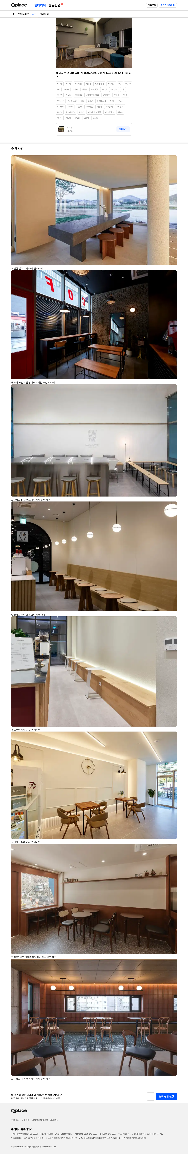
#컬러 (79, 106)
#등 (82, 101)
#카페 (59, 84)
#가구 (59, 95)
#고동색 (109, 106)
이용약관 (25, 1120)
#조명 (125, 95)
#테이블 (78, 95)
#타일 (59, 112)
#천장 (128, 84)
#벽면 (66, 89)
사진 (34, 14)
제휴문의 (152, 5)
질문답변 (55, 5)
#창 (123, 89)
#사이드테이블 (92, 95)
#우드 (120, 112)
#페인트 (120, 106)
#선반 (116, 95)
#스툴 (95, 118)
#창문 (84, 89)
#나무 (59, 118)
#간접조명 (101, 101)
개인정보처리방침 (40, 1120)
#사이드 (106, 95)
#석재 (81, 112)
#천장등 (60, 101)
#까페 (68, 84)
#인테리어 (99, 84)
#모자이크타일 (94, 112)
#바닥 (75, 89)
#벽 (58, 89)
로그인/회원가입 (168, 5)
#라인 (90, 101)
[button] (173, 159)
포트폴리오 (23, 14)
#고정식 (114, 89)
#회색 (70, 106)
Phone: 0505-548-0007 (87, 1134)
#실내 (88, 84)
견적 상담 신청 (166, 1096)
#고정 (104, 89)
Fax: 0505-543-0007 (107, 1134)
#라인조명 (72, 101)
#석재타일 (70, 112)
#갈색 (99, 106)
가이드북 (44, 14)
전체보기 (123, 129)
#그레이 (60, 106)
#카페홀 (111, 84)
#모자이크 (109, 112)
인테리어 (40, 5)
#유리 (77, 118)
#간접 (112, 101)
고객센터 (15, 1120)
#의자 (86, 118)
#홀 (120, 84)
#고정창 (94, 89)
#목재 (68, 118)
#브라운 (89, 106)
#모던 (121, 101)
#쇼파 (68, 95)
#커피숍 (78, 84)
